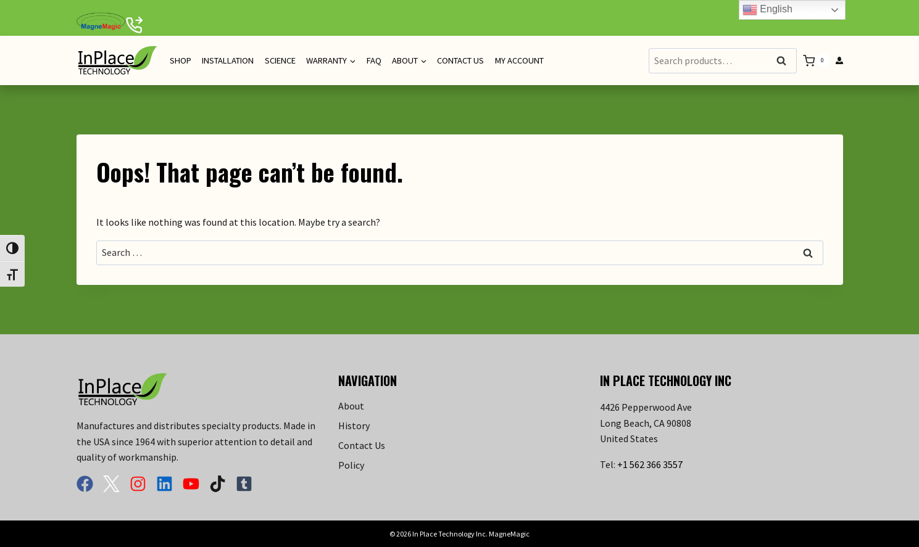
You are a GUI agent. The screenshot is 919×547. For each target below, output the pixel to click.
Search (785, 61)
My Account (519, 60)
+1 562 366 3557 (650, 464)
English (767, 9)
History (354, 425)
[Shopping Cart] (816, 60)
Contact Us (460, 60)
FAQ (374, 60)
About (351, 406)
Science (280, 60)
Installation (228, 60)
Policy (351, 465)
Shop (180, 60)
